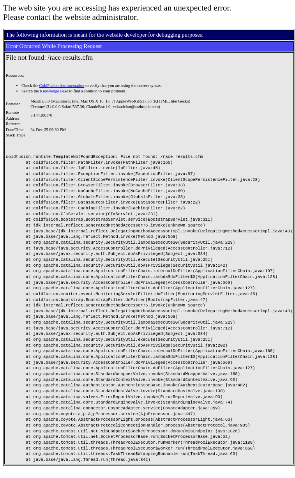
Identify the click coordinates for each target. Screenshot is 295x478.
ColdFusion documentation (62, 85)
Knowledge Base (54, 91)
